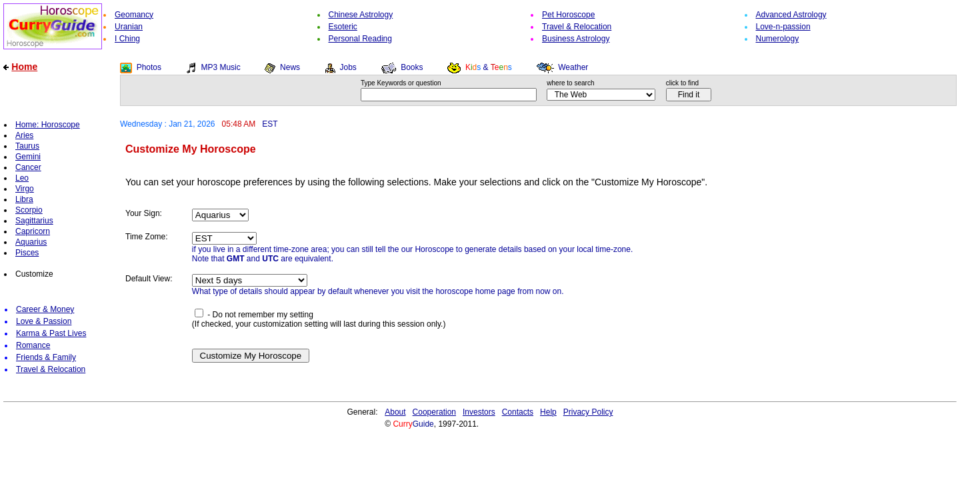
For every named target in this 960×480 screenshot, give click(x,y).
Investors (479, 412)
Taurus (27, 146)
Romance (33, 345)
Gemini (28, 156)
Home (24, 66)
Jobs (347, 67)
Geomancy (134, 14)
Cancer (28, 167)
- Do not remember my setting (254, 314)
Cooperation (434, 412)
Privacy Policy (588, 412)
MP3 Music (220, 67)
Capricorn (32, 231)
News (290, 67)
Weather (573, 67)
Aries (24, 135)
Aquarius (31, 242)
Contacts (517, 412)
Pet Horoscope (568, 14)
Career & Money (45, 309)
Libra (24, 199)
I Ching (127, 38)
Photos (149, 67)
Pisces (27, 252)
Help (548, 412)
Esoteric (343, 26)
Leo (22, 178)
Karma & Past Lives (51, 333)
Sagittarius (34, 220)
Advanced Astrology (791, 14)
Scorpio (29, 210)
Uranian (129, 26)
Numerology (777, 38)
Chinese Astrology (361, 14)
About (395, 412)
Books (412, 67)
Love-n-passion (783, 26)
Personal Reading (360, 38)
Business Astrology (575, 38)
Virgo (24, 188)
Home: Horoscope (47, 124)
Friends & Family (46, 357)
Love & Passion (43, 321)
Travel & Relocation (576, 26)
